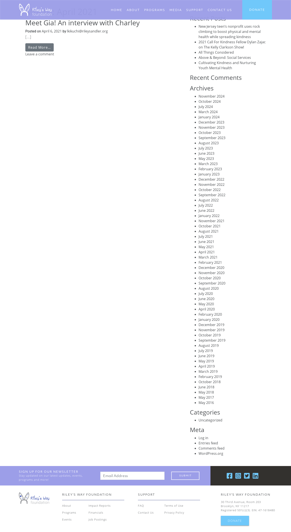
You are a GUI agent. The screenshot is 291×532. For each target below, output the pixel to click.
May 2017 (206, 397)
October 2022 (210, 189)
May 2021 (206, 246)
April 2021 (207, 252)
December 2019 (211, 324)
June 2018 (206, 387)
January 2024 (209, 117)
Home (116, 10)
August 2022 (209, 200)
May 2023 (206, 158)
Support (194, 10)
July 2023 (206, 148)
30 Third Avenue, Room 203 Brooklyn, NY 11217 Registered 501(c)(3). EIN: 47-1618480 (248, 506)
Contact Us (146, 512)
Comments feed (212, 448)
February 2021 (210, 262)
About (133, 10)
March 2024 (208, 111)
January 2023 (209, 174)
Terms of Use (173, 506)
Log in (203, 438)
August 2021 (209, 231)
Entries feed (208, 443)
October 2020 (210, 278)
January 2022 (209, 215)
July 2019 (206, 350)
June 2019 (206, 356)
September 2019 (212, 340)
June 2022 (206, 210)
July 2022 (206, 205)
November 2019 (212, 330)
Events (67, 519)
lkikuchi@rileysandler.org (87, 31)
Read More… (39, 47)
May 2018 (206, 392)
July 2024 (206, 106)
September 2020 (212, 283)
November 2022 (212, 184)
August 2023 (209, 143)
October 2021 (210, 226)
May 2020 (206, 304)
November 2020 (212, 272)
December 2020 (211, 267)
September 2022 (212, 195)
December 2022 (211, 179)
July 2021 (206, 236)
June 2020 (206, 298)
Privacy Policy (174, 512)
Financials (96, 512)
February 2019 (210, 376)
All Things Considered (216, 52)
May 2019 (206, 361)
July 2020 (206, 293)
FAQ (141, 506)
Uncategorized (210, 420)
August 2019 (209, 345)
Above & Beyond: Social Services (225, 57)
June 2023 (206, 153)
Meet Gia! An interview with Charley (82, 22)
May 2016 (206, 402)
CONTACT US (220, 10)
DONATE (257, 10)
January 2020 (209, 319)
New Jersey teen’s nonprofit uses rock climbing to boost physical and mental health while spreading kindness (230, 31)
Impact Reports (100, 506)
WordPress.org (211, 453)
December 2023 (211, 122)
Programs (154, 10)
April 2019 (207, 366)
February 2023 (210, 169)
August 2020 (209, 288)
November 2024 (212, 96)
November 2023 (212, 127)
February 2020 (210, 314)
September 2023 (212, 137)
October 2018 (210, 381)
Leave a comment (39, 54)
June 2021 (206, 241)
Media (176, 10)
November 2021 (212, 221)
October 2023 (210, 132)
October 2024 (210, 101)
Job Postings (98, 519)
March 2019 (208, 371)
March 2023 (208, 163)
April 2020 (207, 309)
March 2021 (208, 257)
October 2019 (210, 335)
